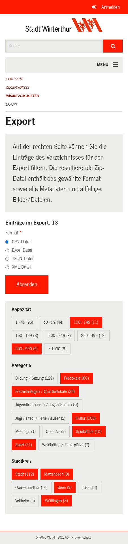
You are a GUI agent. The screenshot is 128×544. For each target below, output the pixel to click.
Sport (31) (23, 445)
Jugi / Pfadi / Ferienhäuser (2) (40, 418)
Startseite (14, 79)
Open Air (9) (56, 431)
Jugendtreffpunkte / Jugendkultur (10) (46, 404)
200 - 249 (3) (59, 335)
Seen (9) (65, 487)
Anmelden (110, 7)
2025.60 (63, 537)
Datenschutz (83, 537)
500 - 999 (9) (26, 349)
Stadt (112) (24, 474)
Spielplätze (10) (89, 431)
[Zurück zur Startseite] (64, 26)
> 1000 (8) (57, 349)
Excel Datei (22, 250)
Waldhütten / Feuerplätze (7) (65, 445)
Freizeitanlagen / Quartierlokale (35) (45, 391)
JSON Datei (22, 258)
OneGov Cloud (46, 537)
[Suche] (113, 46)
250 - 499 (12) (93, 335)
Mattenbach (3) (56, 474)
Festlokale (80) (76, 378)
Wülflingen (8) (56, 501)
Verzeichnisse (17, 88)
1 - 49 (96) (24, 322)
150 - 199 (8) (26, 335)
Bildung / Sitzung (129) (34, 378)
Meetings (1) (25, 431)
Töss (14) (89, 487)
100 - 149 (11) (86, 322)
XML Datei (21, 267)
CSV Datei (21, 241)
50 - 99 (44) (53, 322)
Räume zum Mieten (22, 96)
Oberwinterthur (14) (31, 487)
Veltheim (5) (25, 501)
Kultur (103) (86, 418)
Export (11, 104)
